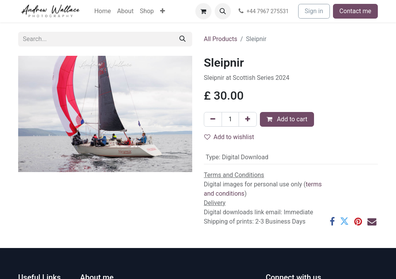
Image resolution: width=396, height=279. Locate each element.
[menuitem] (102, 11)
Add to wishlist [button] (229, 137)
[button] (223, 11)
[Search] (182, 39)
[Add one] (248, 119)
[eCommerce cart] (203, 11)
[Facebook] (332, 221)
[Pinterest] (358, 221)
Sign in (314, 11)
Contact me (355, 11)
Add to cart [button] (286, 119)
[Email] (371, 221)
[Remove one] (213, 119)
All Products (220, 39)
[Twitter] (344, 221)
